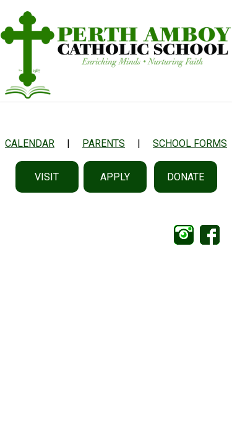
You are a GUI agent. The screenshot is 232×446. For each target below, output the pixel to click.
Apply (115, 177)
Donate (185, 177)
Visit (47, 177)
